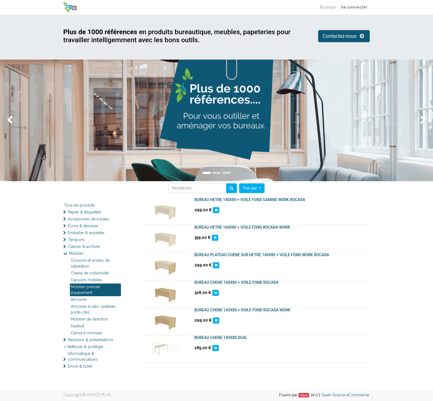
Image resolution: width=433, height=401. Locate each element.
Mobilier (76, 253)
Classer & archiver (84, 246)
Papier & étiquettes (84, 212)
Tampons (76, 239)
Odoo (304, 395)
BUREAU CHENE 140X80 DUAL (220, 337)
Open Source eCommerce (345, 395)
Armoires (79, 299)
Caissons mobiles (86, 280)
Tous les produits (79, 205)
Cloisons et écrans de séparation (90, 263)
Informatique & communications (83, 356)
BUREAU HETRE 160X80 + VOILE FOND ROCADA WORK (242, 227)
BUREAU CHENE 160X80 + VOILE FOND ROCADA (236, 282)
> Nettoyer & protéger (84, 346)
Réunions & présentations (90, 340)
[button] (252, 188)
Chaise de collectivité (90, 273)
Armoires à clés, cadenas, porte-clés (93, 309)
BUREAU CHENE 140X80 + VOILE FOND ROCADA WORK (242, 310)
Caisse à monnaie (86, 333)
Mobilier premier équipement (86, 290)
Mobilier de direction (89, 319)
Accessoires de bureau (88, 219)
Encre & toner (80, 366)
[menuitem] (328, 7)
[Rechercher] (231, 188)
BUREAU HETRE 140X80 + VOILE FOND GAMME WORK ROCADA (249, 199)
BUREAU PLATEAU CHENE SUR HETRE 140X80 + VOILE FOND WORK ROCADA (261, 255)
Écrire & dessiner (83, 226)
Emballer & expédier (86, 233)
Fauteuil (77, 326)
